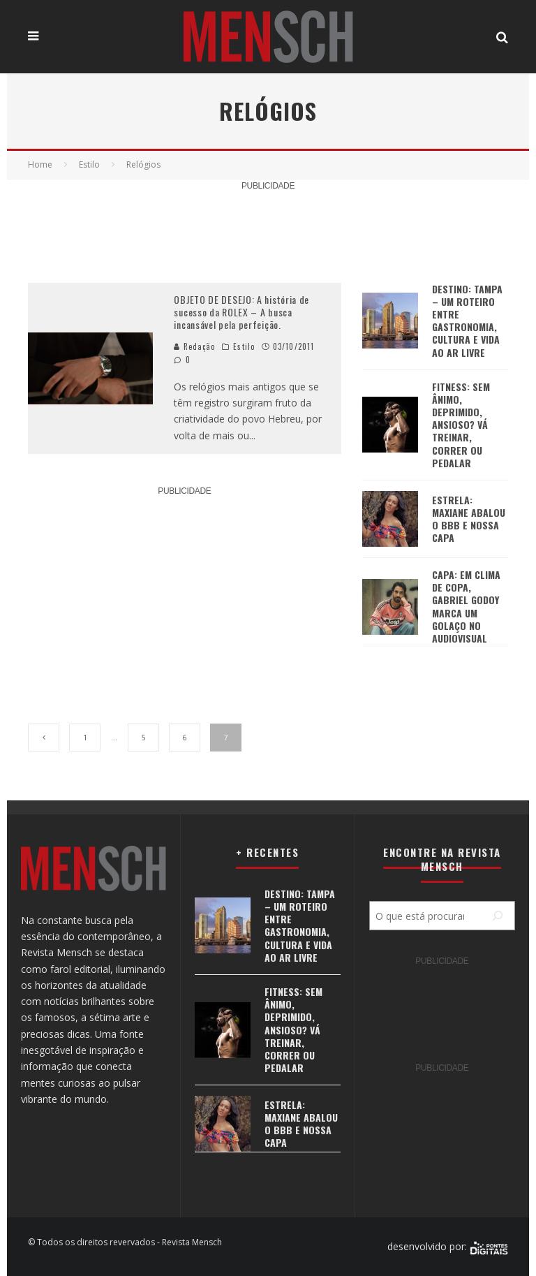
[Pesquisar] (498, 915)
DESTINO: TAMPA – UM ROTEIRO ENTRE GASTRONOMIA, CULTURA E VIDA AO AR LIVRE (467, 320)
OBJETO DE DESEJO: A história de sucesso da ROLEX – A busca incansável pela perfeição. (241, 312)
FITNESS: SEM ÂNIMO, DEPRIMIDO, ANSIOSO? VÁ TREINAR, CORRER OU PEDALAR (461, 424)
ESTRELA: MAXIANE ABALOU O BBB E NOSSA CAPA (468, 518)
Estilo (244, 346)
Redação (194, 346)
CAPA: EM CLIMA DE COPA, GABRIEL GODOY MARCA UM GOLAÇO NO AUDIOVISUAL (466, 606)
